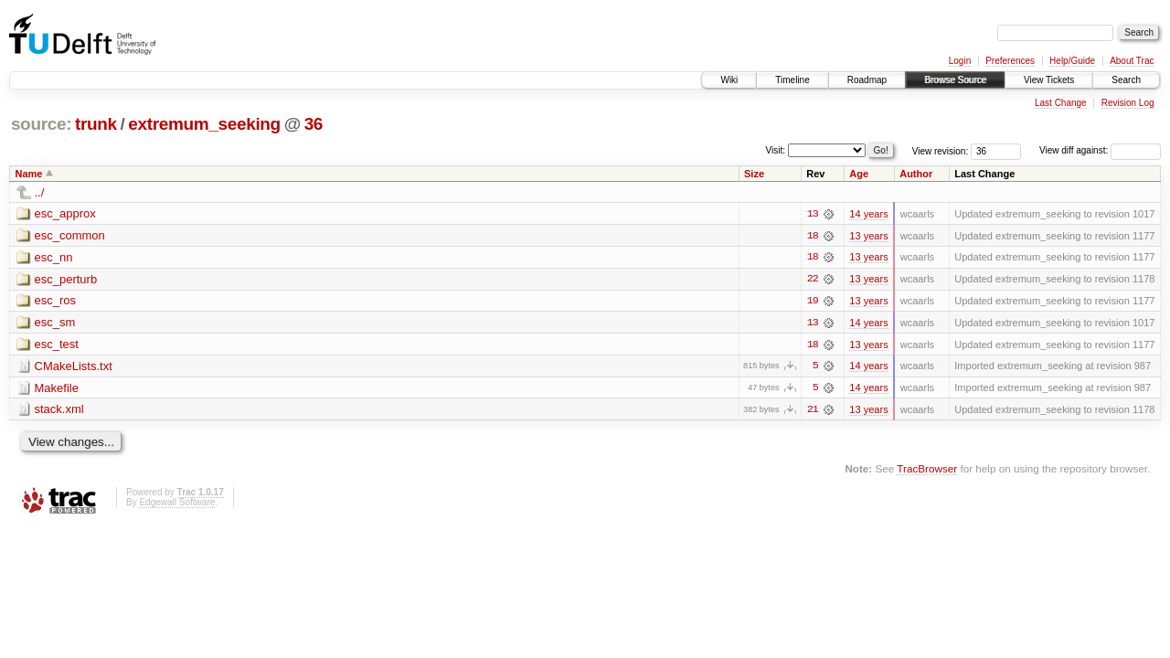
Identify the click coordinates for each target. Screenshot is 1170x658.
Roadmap (867, 80)
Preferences (1010, 61)
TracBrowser (927, 470)
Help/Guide (1072, 61)
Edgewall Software (177, 504)
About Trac (1132, 61)
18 (812, 235)
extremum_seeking (204, 123)
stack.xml (59, 411)
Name (29, 173)
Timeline (792, 80)
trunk (96, 123)
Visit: (776, 149)
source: (41, 123)
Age (858, 173)
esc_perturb (66, 279)
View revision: (940, 150)
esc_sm (55, 323)
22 (812, 279)
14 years (868, 213)
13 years (868, 235)
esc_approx (65, 213)
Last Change (1061, 103)
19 (812, 301)
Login (960, 61)
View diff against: (1100, 150)
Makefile (57, 389)
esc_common (70, 235)
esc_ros (56, 301)
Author (915, 173)
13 (812, 214)
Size (754, 173)
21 (812, 411)
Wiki (729, 80)
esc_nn (54, 257)
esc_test (57, 345)
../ (40, 192)
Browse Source (955, 80)
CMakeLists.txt (73, 367)
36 (313, 123)
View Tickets (1049, 80)
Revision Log (1127, 103)
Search (1126, 80)
